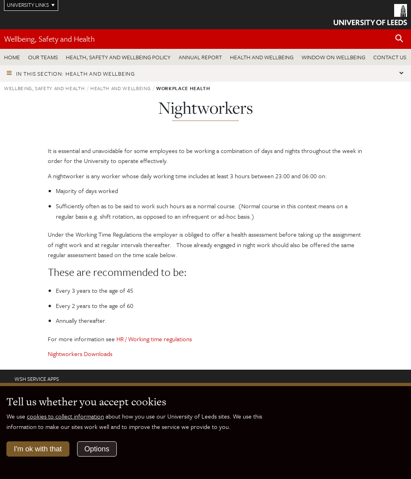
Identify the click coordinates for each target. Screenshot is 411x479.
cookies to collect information (65, 416)
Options (96, 449)
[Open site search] (399, 38)
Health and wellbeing (261, 57)
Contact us (389, 57)
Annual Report (200, 57)
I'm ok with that (38, 449)
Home (12, 57)
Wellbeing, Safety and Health (49, 38)
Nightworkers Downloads (80, 353)
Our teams (43, 57)
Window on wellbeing (333, 57)
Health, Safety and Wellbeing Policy (118, 57)
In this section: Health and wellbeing (75, 73)
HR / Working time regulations (154, 338)
